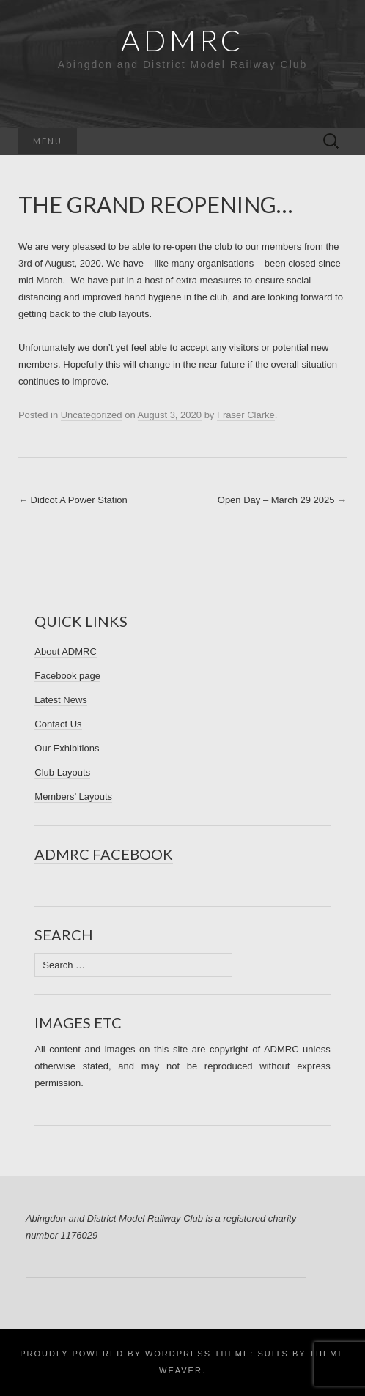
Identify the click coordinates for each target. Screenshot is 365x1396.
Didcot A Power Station (73, 499)
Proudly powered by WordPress (115, 1353)
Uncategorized (91, 414)
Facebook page (67, 675)
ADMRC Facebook (103, 854)
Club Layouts (62, 772)
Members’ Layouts (73, 796)
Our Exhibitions (66, 748)
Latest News (60, 699)
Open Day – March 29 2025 (282, 499)
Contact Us (57, 724)
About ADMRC (65, 651)
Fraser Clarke (246, 414)
